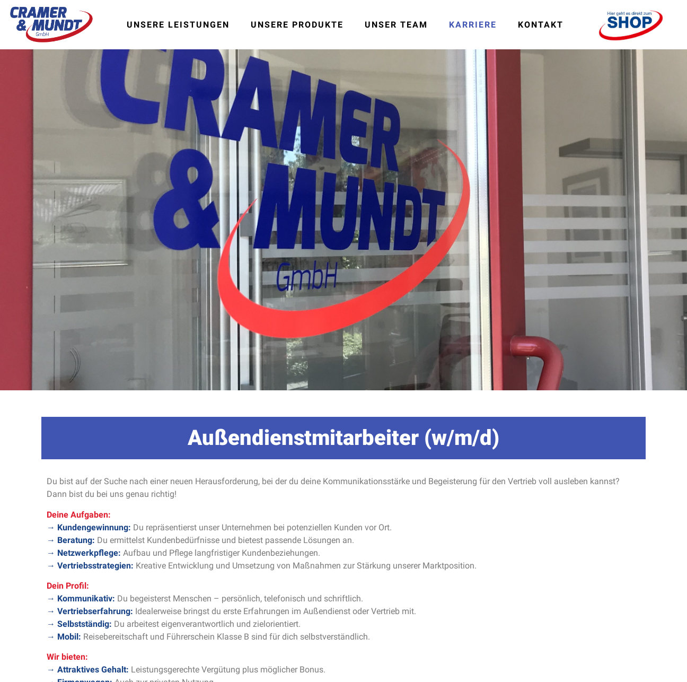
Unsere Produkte (297, 25)
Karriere (473, 25)
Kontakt (540, 25)
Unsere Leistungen (178, 25)
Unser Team (396, 25)
